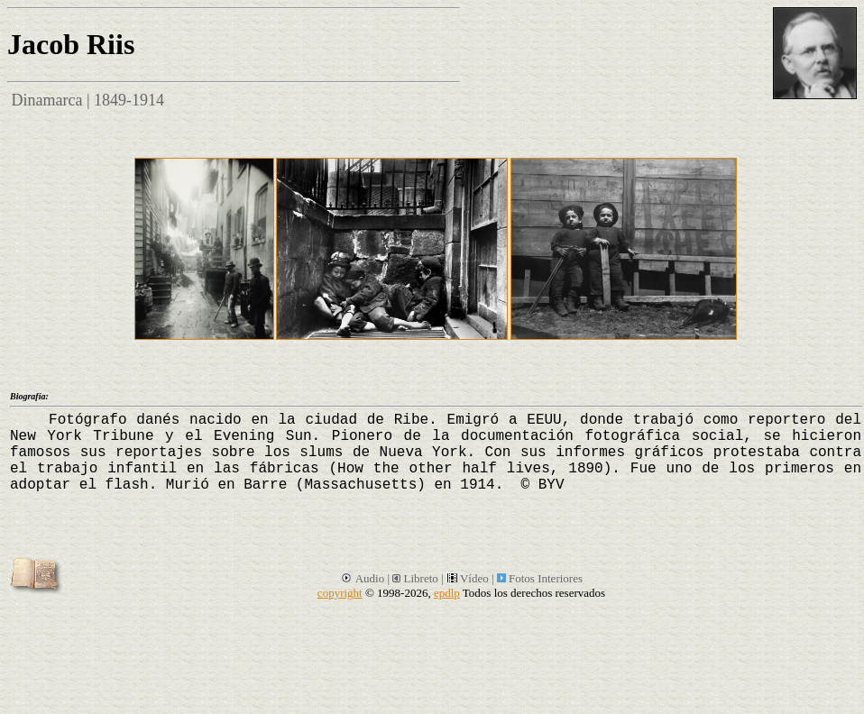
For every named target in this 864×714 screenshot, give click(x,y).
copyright (340, 593)
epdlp (447, 593)
